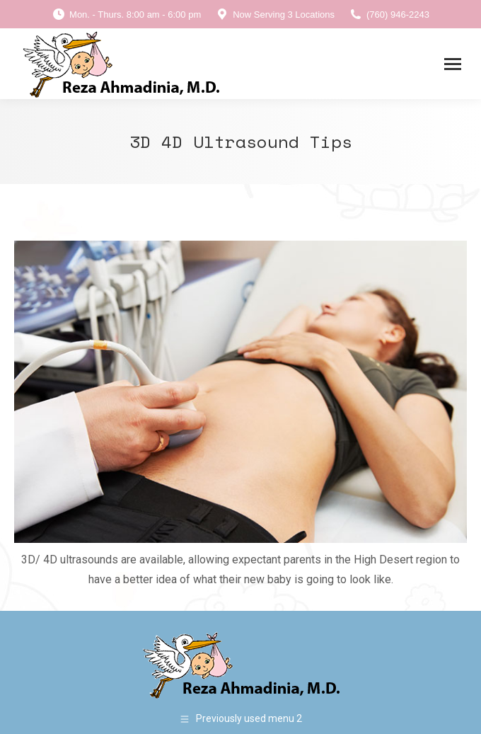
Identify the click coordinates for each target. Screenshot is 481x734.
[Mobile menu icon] (453, 64)
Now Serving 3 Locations (275, 14)
